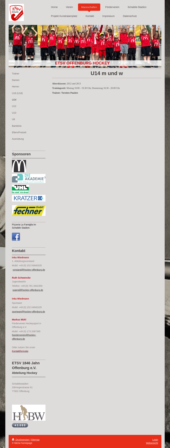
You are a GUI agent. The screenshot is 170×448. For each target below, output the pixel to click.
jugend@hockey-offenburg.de (28, 290)
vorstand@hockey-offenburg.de (29, 269)
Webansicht (152, 443)
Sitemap (35, 439)
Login (155, 439)
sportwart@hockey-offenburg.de (28, 311)
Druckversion (21, 439)
